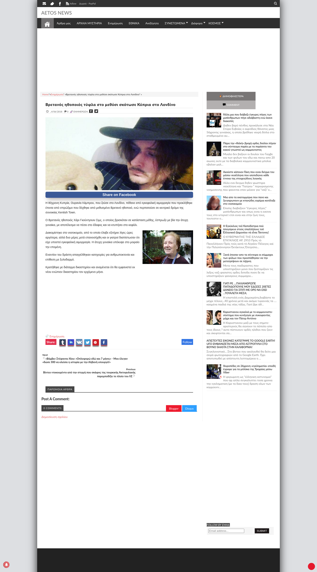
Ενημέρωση (57, 336)
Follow (187, 342)
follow (70, 4)
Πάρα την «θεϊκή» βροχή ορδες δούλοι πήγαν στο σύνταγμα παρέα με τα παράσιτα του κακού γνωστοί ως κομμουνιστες (249, 138)
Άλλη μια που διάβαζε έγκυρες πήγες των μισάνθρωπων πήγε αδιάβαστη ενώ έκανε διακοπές (248, 109)
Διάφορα (197, 23)
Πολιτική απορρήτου (117, 568)
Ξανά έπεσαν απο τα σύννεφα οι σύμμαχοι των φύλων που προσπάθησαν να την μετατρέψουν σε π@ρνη (248, 249)
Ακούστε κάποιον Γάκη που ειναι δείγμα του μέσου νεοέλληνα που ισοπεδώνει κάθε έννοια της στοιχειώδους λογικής (248, 166)
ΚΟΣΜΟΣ (215, 23)
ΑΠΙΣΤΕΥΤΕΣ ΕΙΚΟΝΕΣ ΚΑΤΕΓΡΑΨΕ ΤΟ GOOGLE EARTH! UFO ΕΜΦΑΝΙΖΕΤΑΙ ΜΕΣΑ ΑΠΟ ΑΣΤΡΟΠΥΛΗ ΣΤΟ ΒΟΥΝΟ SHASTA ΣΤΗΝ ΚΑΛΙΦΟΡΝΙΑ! (241, 335)
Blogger (174, 397)
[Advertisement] (158, 59)
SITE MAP (98, 568)
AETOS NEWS (57, 12)
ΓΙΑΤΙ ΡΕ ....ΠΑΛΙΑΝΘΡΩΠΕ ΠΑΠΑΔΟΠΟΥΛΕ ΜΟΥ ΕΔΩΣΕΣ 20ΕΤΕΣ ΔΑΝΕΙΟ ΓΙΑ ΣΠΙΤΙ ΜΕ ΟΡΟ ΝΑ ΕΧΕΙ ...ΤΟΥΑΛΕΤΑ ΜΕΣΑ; (247, 279)
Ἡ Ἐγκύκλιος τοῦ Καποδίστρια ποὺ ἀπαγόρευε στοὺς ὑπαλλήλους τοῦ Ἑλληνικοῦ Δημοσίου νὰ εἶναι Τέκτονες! (246, 220)
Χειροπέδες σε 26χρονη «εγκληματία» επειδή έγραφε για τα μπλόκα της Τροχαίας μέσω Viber (249, 360)
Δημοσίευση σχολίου (54, 405)
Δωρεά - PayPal (87, 3)
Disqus (189, 397)
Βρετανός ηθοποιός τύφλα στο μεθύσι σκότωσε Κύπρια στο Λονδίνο (114, 104)
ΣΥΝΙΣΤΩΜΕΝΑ (175, 23)
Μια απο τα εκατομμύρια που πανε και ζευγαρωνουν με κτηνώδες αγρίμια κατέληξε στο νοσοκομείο (249, 192)
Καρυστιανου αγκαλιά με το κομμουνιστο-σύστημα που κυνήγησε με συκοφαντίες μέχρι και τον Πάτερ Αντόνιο (248, 306)
